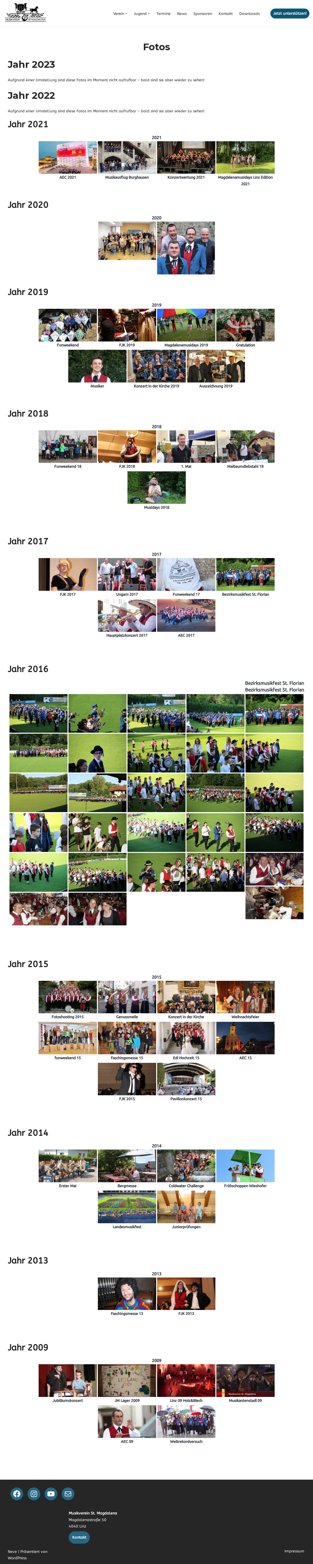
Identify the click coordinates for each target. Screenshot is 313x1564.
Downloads (249, 13)
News (182, 13)
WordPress (17, 1558)
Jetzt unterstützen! (290, 13)
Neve (12, 1551)
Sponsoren (202, 13)
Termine (163, 13)
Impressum (294, 1551)
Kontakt (226, 13)
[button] (126, 13)
